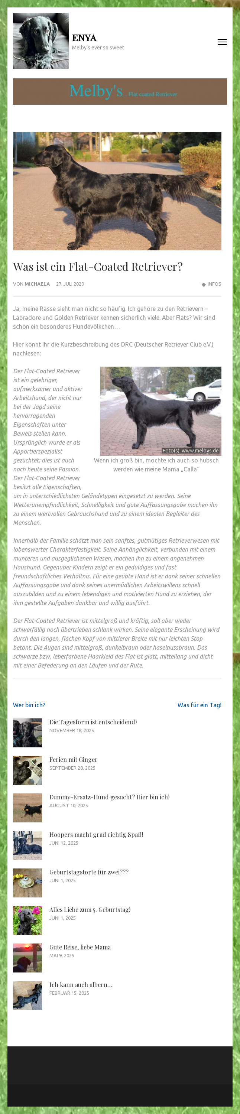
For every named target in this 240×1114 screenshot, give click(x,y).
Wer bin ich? (29, 705)
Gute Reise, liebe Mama (80, 947)
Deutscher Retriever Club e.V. (174, 344)
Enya (84, 37)
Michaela (37, 283)
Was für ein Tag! (199, 705)
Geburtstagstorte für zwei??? (89, 872)
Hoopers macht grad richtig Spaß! (96, 834)
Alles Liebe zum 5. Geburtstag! (89, 909)
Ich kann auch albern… (81, 984)
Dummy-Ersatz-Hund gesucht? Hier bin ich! (109, 797)
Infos (214, 283)
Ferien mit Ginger (73, 759)
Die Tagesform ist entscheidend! (93, 722)
